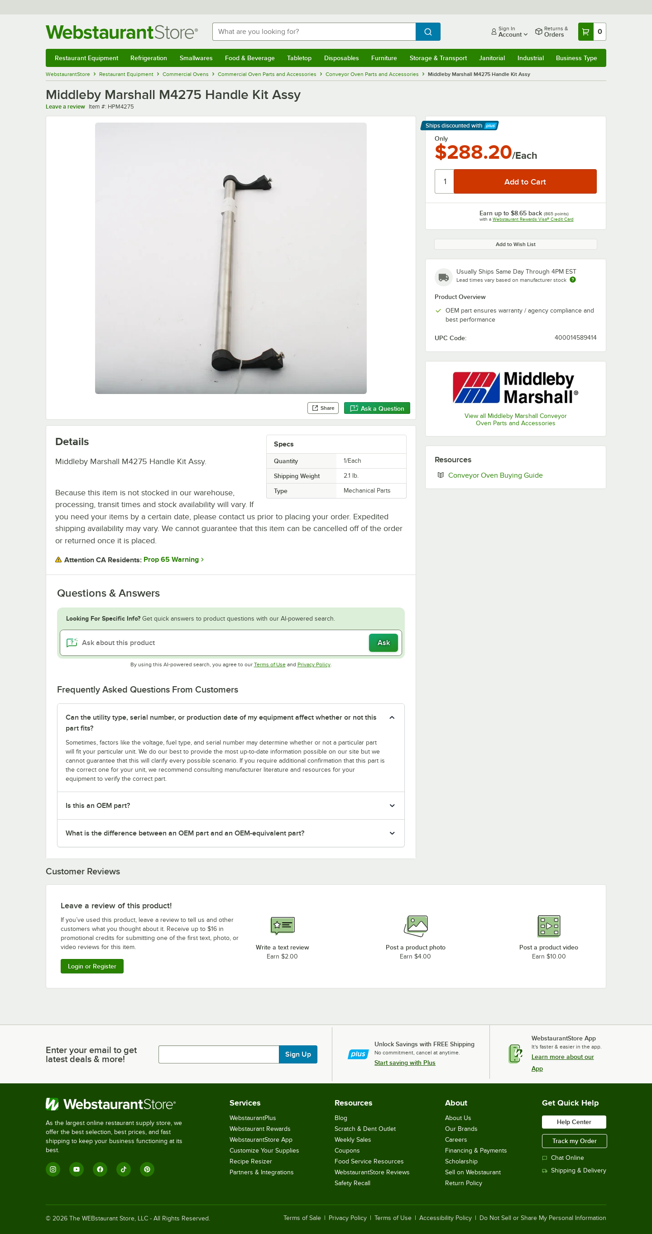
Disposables (341, 58)
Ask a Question (377, 408)
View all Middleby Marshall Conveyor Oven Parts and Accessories (516, 420)
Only (441, 138)
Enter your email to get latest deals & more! (91, 1054)
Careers (456, 1139)
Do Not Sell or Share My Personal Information (542, 1218)
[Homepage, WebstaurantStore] (122, 32)
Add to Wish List (516, 244)
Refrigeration (148, 58)
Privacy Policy (314, 664)
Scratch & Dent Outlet (365, 1128)
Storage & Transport (438, 58)
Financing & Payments (476, 1150)
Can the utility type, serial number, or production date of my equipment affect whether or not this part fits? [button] (221, 722)
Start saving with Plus (405, 1062)
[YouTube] (76, 1169)
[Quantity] (445, 181)
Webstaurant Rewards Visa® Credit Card (533, 219)
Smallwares (196, 58)
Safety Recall (352, 1183)
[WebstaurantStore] (120, 1104)
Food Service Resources (369, 1161)
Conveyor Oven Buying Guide (522, 475)
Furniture (384, 58)
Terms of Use (270, 664)
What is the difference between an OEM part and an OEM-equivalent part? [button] (185, 833)
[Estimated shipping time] (572, 279)
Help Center (574, 1121)
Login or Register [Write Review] (92, 966)
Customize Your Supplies (264, 1150)
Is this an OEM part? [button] (98, 806)
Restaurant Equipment (86, 58)
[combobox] (314, 32)
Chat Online (563, 1157)
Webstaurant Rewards (260, 1128)
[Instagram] (53, 1169)
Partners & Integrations (262, 1172)
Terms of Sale (302, 1218)
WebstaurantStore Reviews (372, 1172)
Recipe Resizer (251, 1161)
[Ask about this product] (231, 642)
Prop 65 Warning (171, 559)
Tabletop (299, 58)
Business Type (576, 58)
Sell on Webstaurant (473, 1172)
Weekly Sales (353, 1139)
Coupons (347, 1150)
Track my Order (574, 1140)
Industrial (531, 58)
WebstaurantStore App (261, 1139)
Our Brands (461, 1128)
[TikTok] (123, 1169)
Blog (341, 1118)
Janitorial (492, 58)
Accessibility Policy (445, 1218)
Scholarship (461, 1161)
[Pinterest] (147, 1169)
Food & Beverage (250, 58)
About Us (458, 1118)
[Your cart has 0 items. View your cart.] (592, 32)
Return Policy (463, 1183)
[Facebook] (100, 1169)
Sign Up (298, 1054)
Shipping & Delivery (574, 1170)
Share (323, 408)
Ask (384, 643)
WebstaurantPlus (253, 1118)
